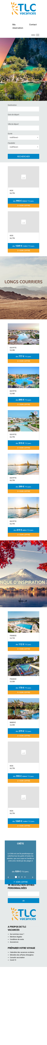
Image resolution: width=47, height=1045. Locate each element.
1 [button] (16, 955)
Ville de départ (23, 126)
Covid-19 (13, 1038)
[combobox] (23, 109)
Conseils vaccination (17, 1035)
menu (33, 35)
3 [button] (22, 955)
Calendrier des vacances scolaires (22, 1030)
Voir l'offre (20, 960)
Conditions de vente (17, 1017)
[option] (20, 940)
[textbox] (20, 109)
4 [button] (25, 955)
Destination (23, 107)
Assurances (14, 1020)
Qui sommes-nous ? (17, 1012)
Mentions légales (16, 1015)
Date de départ (23, 117)
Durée (23, 136)
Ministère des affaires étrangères (22, 1033)
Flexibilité (23, 145)
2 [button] (19, 955)
